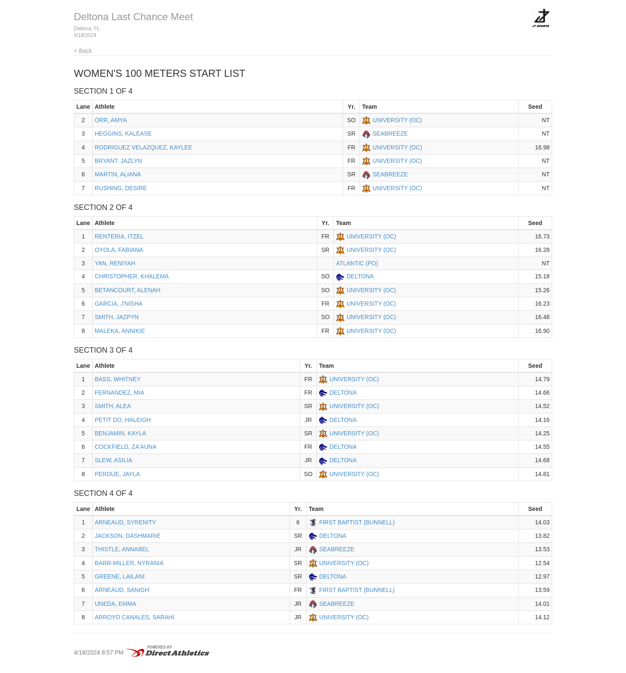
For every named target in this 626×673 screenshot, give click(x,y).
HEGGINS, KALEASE (123, 133)
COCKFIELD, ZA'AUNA (125, 446)
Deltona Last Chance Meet (133, 16)
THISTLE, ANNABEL (122, 549)
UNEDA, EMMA (115, 603)
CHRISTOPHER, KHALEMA (132, 276)
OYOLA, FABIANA (119, 249)
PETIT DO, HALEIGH (123, 419)
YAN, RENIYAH (115, 263)
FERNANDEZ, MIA (119, 392)
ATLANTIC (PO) (357, 263)
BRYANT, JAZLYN (118, 160)
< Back (83, 50)
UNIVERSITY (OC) (397, 120)
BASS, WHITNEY (118, 379)
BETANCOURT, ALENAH (128, 290)
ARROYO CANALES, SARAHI (135, 617)
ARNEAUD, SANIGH (122, 590)
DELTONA (360, 276)
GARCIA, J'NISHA (119, 303)
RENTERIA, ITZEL (119, 236)
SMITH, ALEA (113, 406)
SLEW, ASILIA (114, 460)
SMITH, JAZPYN (117, 317)
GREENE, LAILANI (120, 576)
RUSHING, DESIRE (121, 188)
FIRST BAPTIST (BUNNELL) (357, 522)
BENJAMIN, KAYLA (120, 433)
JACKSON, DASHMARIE (128, 535)
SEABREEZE (390, 133)
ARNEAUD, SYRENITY (125, 522)
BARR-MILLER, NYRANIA (129, 563)
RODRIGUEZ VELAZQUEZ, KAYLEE (143, 147)
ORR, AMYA (111, 120)
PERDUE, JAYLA (117, 474)
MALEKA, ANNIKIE (120, 330)
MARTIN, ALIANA (118, 174)
